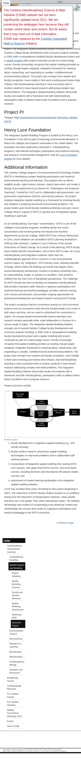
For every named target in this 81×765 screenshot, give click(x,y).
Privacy (29, 751)
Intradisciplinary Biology (16, 663)
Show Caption (11, 440)
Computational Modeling (16, 558)
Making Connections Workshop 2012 (14, 713)
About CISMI (13, 726)
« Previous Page (65, 522)
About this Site (40, 749)
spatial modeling (14, 60)
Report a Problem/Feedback (55, 751)
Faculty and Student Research (17, 595)
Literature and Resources (16, 671)
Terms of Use (39, 751)
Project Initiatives (16, 574)
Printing (50, 749)
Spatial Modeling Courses (16, 584)
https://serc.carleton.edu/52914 (13, 751)
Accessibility (29, 749)
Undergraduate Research (14, 687)
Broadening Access (12, 679)
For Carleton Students (13, 703)
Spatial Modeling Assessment (17, 606)
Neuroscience (15, 639)
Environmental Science (16, 632)
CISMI (7, 540)
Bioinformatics (16, 657)
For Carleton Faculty (13, 695)
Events (10, 721)
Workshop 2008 (16, 616)
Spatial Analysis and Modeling (16, 566)
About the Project (16, 624)
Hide (6, 3)
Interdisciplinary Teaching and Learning (14, 549)
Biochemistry (15, 652)
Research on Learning (15, 645)
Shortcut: (58, 749)
